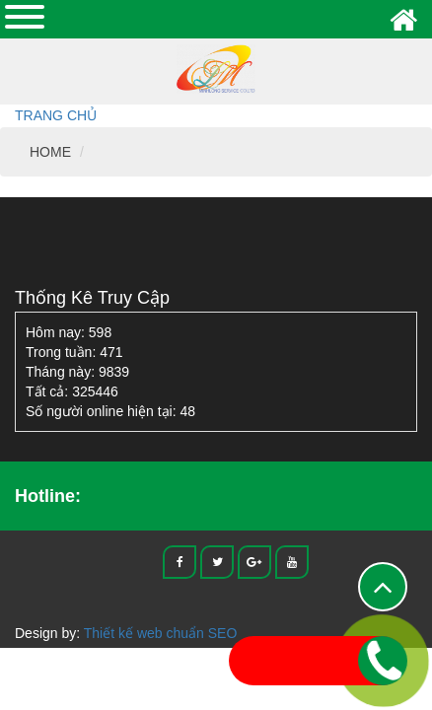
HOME (50, 152)
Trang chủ (56, 115)
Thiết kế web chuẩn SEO (161, 633)
